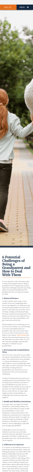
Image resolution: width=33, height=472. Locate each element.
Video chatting (21, 335)
